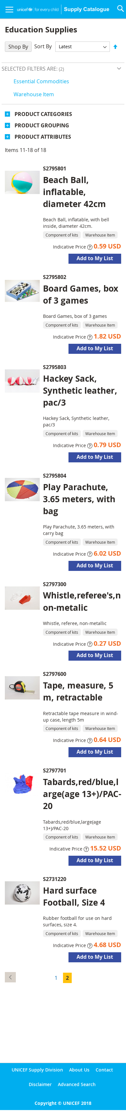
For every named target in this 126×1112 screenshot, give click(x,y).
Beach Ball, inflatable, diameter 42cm (74, 192)
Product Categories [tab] (43, 114)
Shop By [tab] (18, 46)
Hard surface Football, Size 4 (74, 896)
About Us (79, 1070)
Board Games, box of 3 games (80, 294)
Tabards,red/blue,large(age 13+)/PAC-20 (82, 794)
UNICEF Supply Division (37, 1070)
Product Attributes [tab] (43, 136)
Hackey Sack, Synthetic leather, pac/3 (80, 390)
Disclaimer (40, 1084)
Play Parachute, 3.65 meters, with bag (79, 499)
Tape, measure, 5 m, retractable (78, 691)
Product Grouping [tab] (42, 125)
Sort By (43, 46)
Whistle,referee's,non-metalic (82, 601)
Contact (104, 1070)
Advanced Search (77, 1084)
